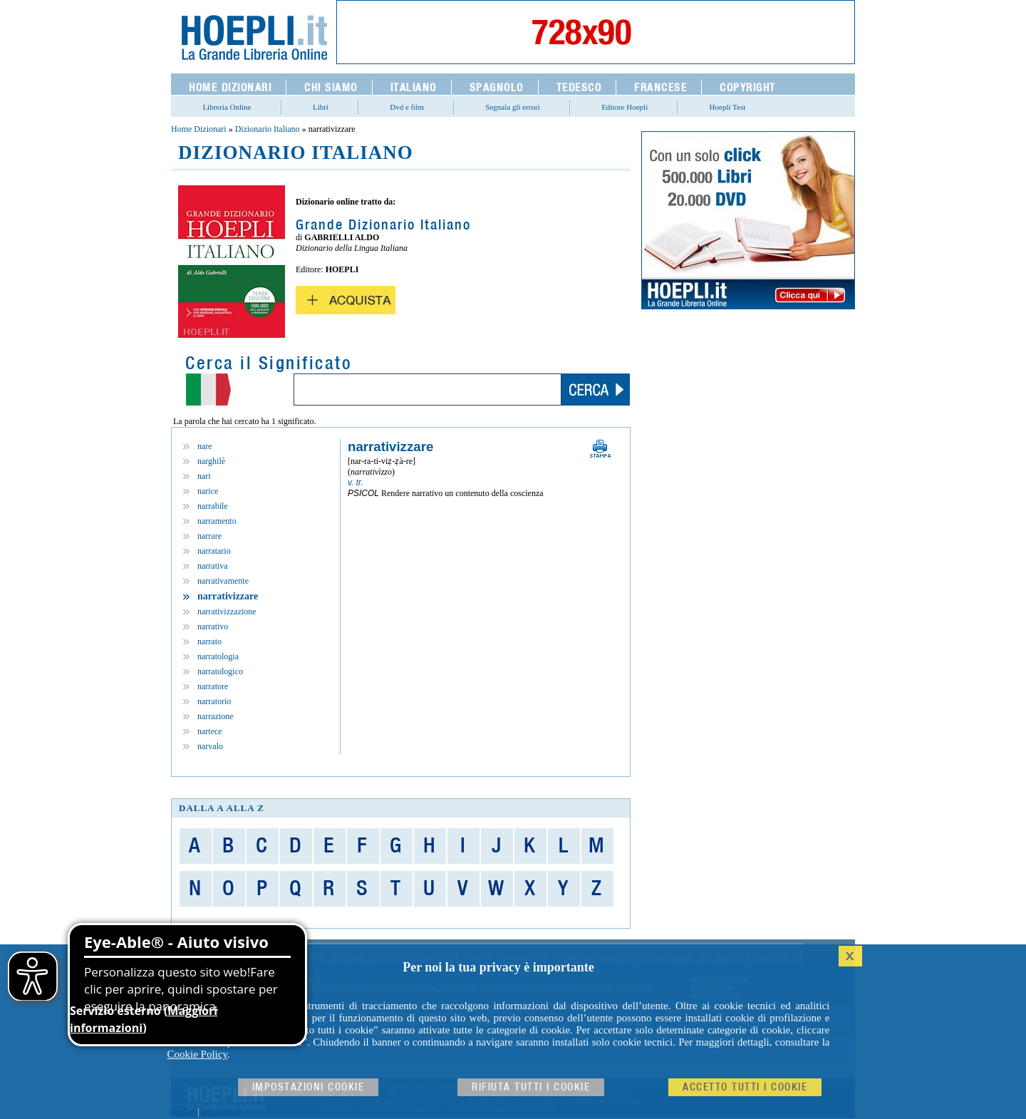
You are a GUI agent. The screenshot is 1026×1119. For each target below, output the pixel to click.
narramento (217, 521)
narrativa (212, 566)
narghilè (211, 461)
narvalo (210, 746)
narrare (209, 536)
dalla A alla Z (221, 808)
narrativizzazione (226, 612)
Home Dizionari (199, 129)
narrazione (215, 716)
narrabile (212, 506)
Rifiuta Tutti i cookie (531, 1087)
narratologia (218, 656)
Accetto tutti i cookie (745, 1087)
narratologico (220, 671)
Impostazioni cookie (308, 1087)
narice (207, 491)
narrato (209, 641)
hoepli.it (181, 1112)
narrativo (212, 626)
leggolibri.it (222, 1112)
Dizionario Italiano (267, 129)
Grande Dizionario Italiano (383, 225)
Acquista (345, 300)
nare (204, 446)
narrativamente (223, 581)
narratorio (214, 701)
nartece (209, 731)
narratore (212, 686)
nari (204, 476)
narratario (214, 551)
